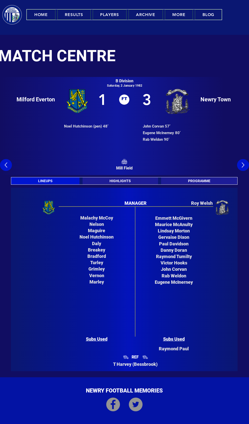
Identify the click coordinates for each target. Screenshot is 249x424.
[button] (74, 14)
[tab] (45, 180)
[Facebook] (113, 404)
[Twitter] (136, 404)
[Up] (6, 165)
